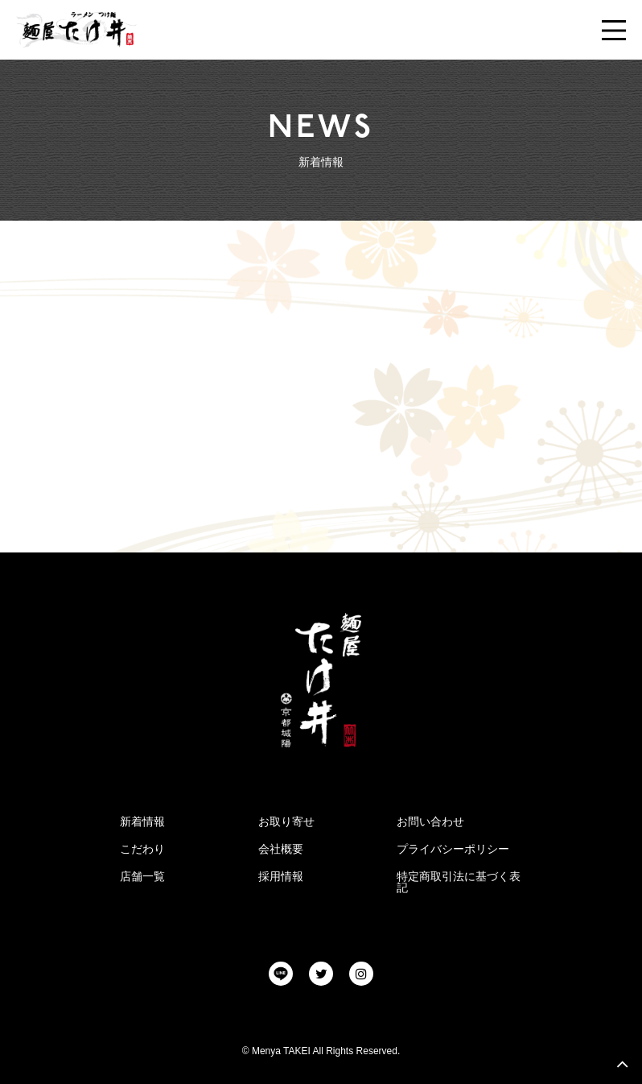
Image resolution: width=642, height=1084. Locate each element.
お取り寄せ (286, 821)
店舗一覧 (142, 876)
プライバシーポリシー (453, 848)
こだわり (142, 848)
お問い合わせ (430, 821)
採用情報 (280, 876)
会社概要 (280, 848)
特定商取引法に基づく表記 (459, 882)
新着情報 (142, 821)
